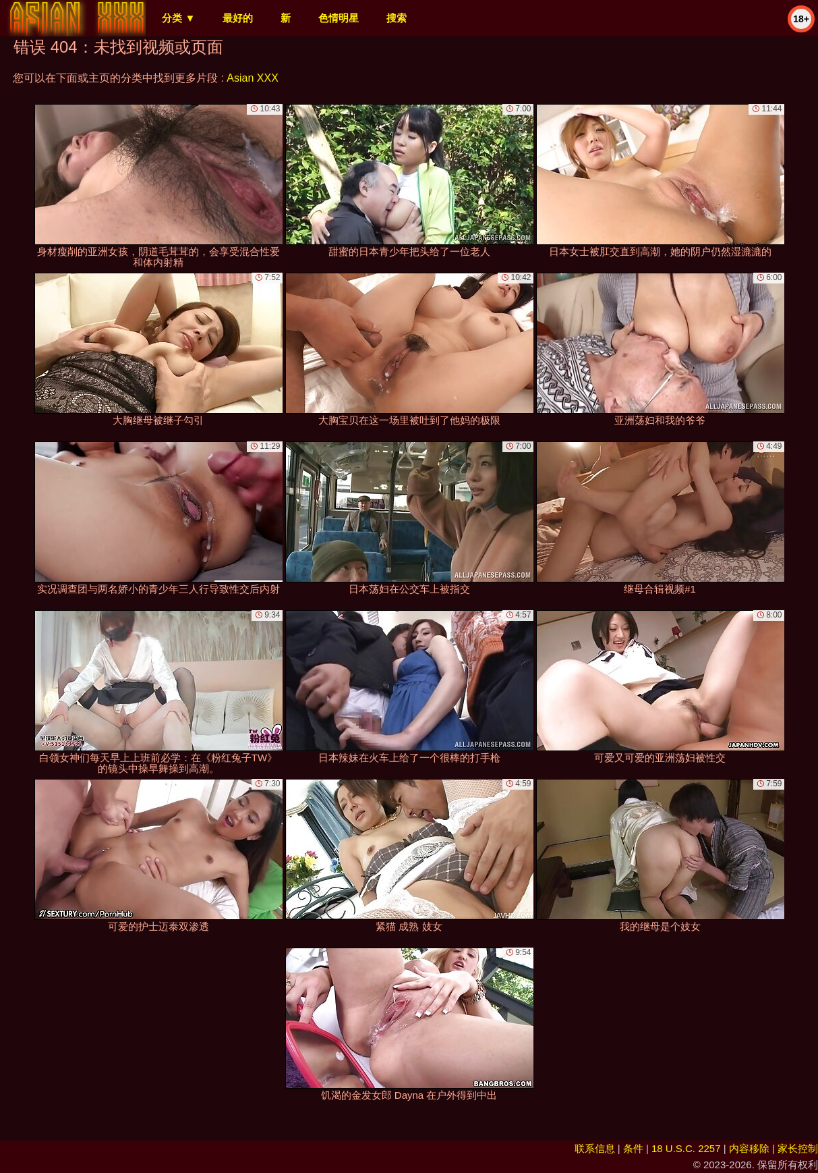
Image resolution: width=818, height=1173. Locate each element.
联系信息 (595, 1148)
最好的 (238, 18)
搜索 (396, 18)
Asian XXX (252, 78)
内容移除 (749, 1148)
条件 (633, 1148)
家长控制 (798, 1148)
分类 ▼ (178, 18)
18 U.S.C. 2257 (686, 1148)
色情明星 (338, 18)
